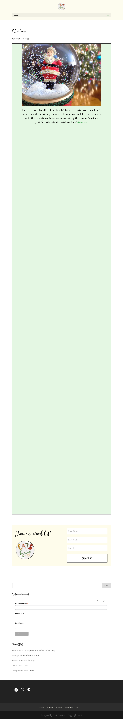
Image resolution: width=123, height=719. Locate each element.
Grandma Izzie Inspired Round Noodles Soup (33, 650)
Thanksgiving (29, 440)
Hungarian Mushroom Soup (25, 655)
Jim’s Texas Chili (20, 665)
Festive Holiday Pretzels (35, 157)
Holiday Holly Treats (33, 339)
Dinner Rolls (72, 442)
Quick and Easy (37, 349)
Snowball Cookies (74, 253)
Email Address (21, 604)
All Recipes (36, 163)
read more (29, 208)
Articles (50, 707)
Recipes (59, 707)
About (41, 707)
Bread (85, 353)
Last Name (19, 623)
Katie (16, 39)
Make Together (72, 357)
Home (78, 707)
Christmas (44, 163)
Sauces (46, 436)
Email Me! (69, 707)
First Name (19, 613)
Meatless (35, 258)
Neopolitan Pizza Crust (23, 670)
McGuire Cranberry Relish (36, 426)
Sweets (35, 166)
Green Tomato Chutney (23, 660)
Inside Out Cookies (32, 248)
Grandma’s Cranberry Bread (78, 347)
